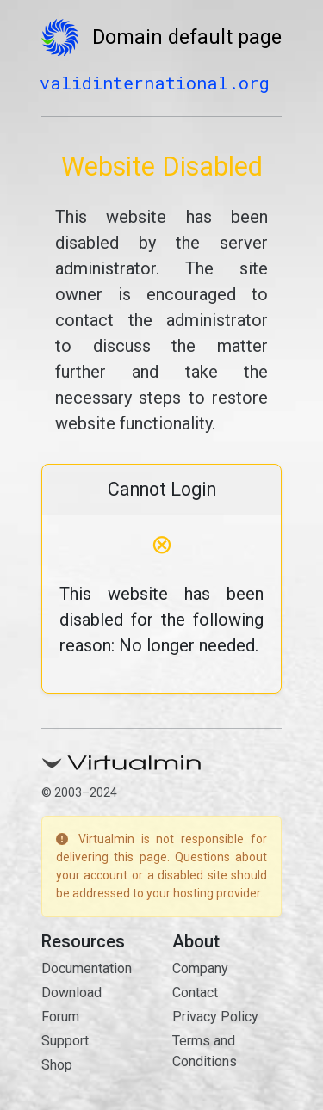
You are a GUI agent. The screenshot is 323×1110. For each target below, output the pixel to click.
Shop (56, 1065)
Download (71, 992)
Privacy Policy (215, 1016)
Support (65, 1041)
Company (200, 968)
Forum (60, 1016)
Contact (195, 992)
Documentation (86, 968)
